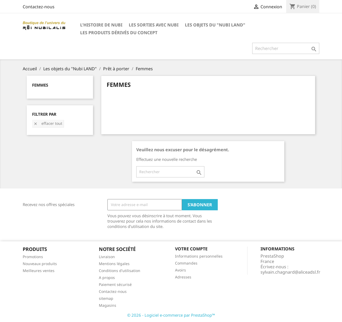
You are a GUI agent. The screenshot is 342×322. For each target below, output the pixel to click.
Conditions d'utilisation (119, 270)
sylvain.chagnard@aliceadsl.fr (290, 272)
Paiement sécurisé (115, 284)
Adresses (183, 277)
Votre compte (191, 249)
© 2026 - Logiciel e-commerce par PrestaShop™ (171, 315)
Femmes (40, 85)
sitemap (106, 298)
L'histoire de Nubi (101, 25)
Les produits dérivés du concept (118, 33)
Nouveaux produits (40, 263)
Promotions (33, 256)
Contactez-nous (39, 7)
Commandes (186, 263)
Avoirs (180, 270)
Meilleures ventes (39, 270)
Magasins (107, 305)
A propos (107, 277)
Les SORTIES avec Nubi (153, 25)
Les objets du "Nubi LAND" (215, 25)
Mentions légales (114, 263)
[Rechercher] (285, 48)
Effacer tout (47, 123)
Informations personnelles (199, 256)
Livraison (107, 256)
